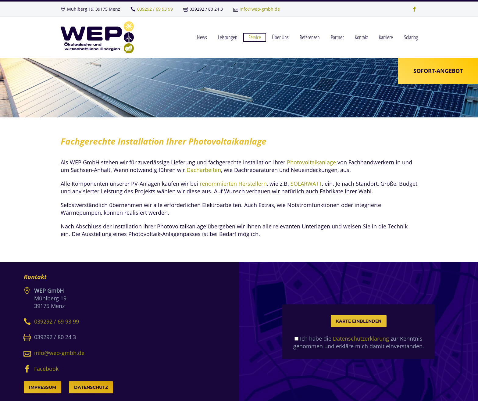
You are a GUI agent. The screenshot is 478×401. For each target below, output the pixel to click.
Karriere (386, 37)
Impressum (42, 387)
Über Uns (280, 37)
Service (254, 37)
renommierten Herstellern (233, 183)
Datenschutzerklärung (361, 338)
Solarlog (411, 37)
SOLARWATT (306, 183)
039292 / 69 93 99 (155, 9)
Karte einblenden (358, 321)
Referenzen (310, 37)
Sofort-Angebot (438, 70)
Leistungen (227, 37)
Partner (337, 37)
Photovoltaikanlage (311, 162)
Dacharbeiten (204, 170)
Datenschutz (91, 387)
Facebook (46, 368)
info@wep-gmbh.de (260, 9)
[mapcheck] (296, 339)
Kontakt (361, 37)
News (202, 37)
